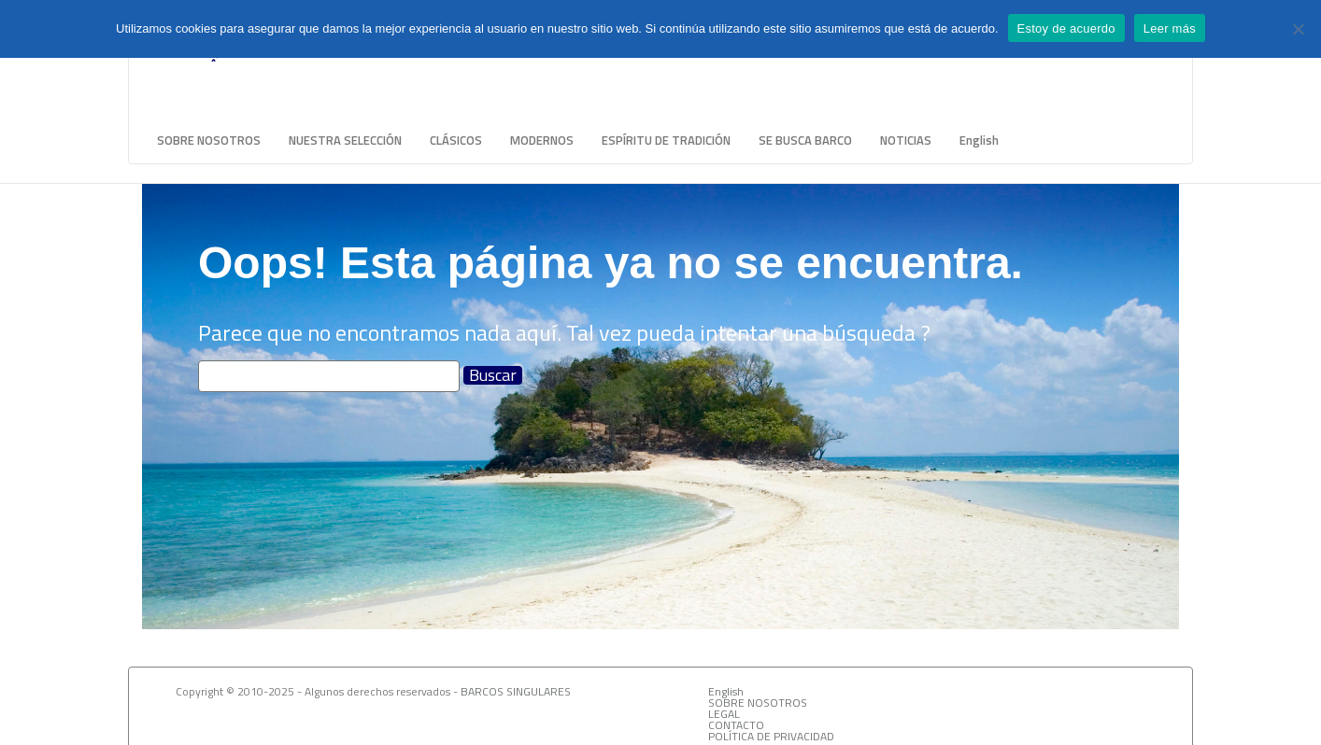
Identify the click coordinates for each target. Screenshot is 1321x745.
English (979, 140)
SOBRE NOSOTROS (209, 140)
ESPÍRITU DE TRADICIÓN (666, 140)
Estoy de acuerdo (1066, 28)
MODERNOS (542, 140)
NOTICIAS (905, 140)
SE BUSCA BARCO (805, 140)
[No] (1297, 29)
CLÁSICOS (456, 140)
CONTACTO (736, 725)
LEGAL (724, 714)
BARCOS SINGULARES (516, 691)
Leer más (1169, 28)
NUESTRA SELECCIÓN (345, 140)
